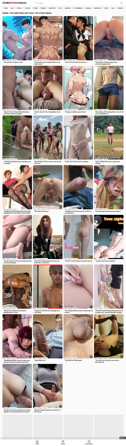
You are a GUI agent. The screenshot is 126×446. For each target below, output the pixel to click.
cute (60, 8)
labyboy (43, 8)
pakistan (68, 8)
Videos (63, 444)
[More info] (30, 58)
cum (113, 8)
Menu (121, 438)
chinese (27, 8)
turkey (36, 8)
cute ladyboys (78, 8)
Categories (78, 444)
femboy (19, 8)
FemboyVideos (15, 3)
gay (12, 8)
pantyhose (98, 8)
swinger (88, 8)
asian (6, 8)
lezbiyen (120, 8)
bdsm (106, 8)
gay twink (52, 8)
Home (48, 444)
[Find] (121, 3)
